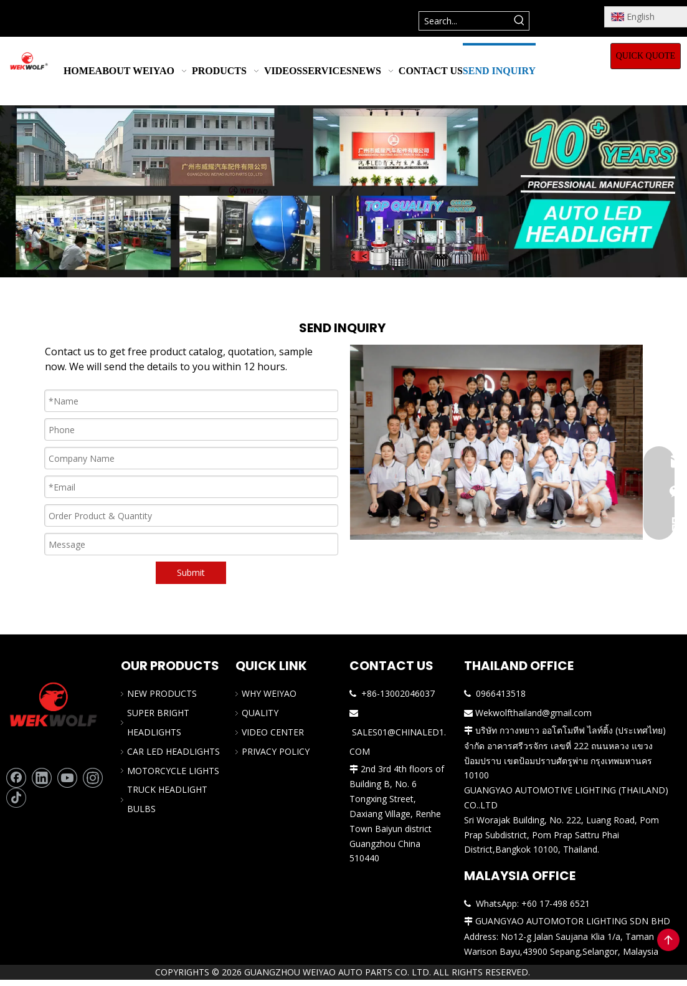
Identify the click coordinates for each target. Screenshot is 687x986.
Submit (191, 572)
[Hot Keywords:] (520, 21)
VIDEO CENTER (273, 732)
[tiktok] (16, 798)
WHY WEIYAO (269, 693)
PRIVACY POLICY (276, 751)
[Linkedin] (42, 778)
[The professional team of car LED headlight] (496, 442)
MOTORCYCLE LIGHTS (173, 771)
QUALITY (260, 713)
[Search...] (465, 21)
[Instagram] (93, 778)
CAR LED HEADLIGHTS (173, 751)
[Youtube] (67, 778)
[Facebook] (16, 778)
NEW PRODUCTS (162, 693)
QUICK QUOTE (645, 55)
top (668, 940)
